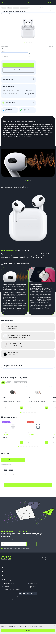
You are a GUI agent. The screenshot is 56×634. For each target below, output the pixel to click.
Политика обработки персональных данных (28, 596)
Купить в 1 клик (18, 70)
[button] (25, 180)
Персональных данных (24, 548)
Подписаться (31, 544)
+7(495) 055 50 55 (9, 583)
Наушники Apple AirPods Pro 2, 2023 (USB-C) (12, 436)
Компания (6, 576)
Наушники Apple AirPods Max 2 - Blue (37, 436)
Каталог (5, 568)
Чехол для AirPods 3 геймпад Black (12, 401)
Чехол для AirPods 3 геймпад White (37, 401)
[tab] (24, 42)
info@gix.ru (33, 583)
